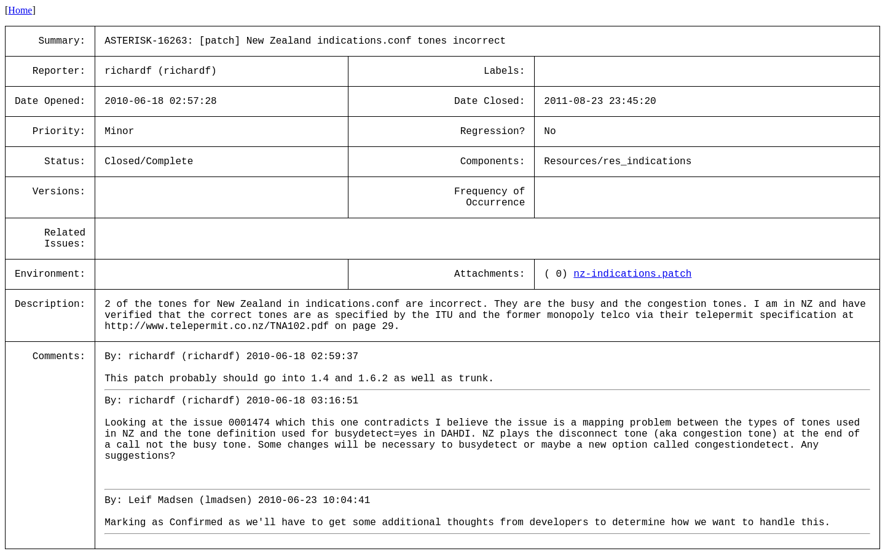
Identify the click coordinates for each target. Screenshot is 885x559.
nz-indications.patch (632, 274)
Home (20, 10)
